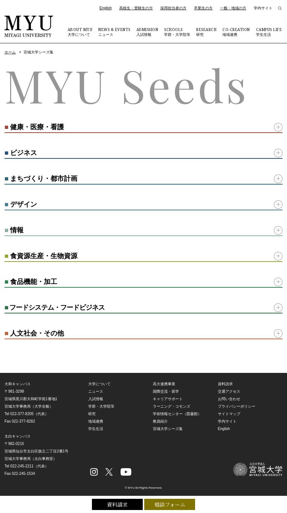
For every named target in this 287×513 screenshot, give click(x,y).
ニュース (114, 32)
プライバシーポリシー (236, 406)
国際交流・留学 (166, 391)
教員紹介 (160, 421)
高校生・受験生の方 (136, 8)
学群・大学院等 (177, 32)
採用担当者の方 (173, 8)
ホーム (10, 52)
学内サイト (263, 8)
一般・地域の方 (233, 8)
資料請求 (117, 504)
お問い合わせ (229, 399)
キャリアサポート (168, 399)
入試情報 (147, 32)
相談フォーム (169, 504)
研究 (206, 32)
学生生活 (269, 32)
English (105, 8)
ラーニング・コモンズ (171, 406)
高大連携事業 (164, 384)
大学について (80, 32)
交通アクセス (229, 391)
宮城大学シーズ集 (168, 429)
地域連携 (236, 32)
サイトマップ (229, 414)
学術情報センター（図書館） (177, 414)
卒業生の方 (203, 8)
